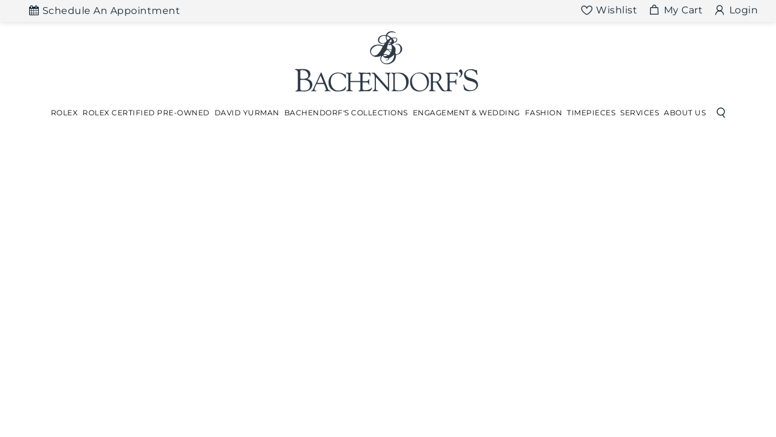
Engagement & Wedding (466, 112)
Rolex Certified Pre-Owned (146, 112)
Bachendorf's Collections (346, 112)
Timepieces (591, 112)
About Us (685, 112)
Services (639, 112)
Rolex (64, 112)
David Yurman (247, 112)
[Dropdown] (64, 113)
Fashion (544, 112)
